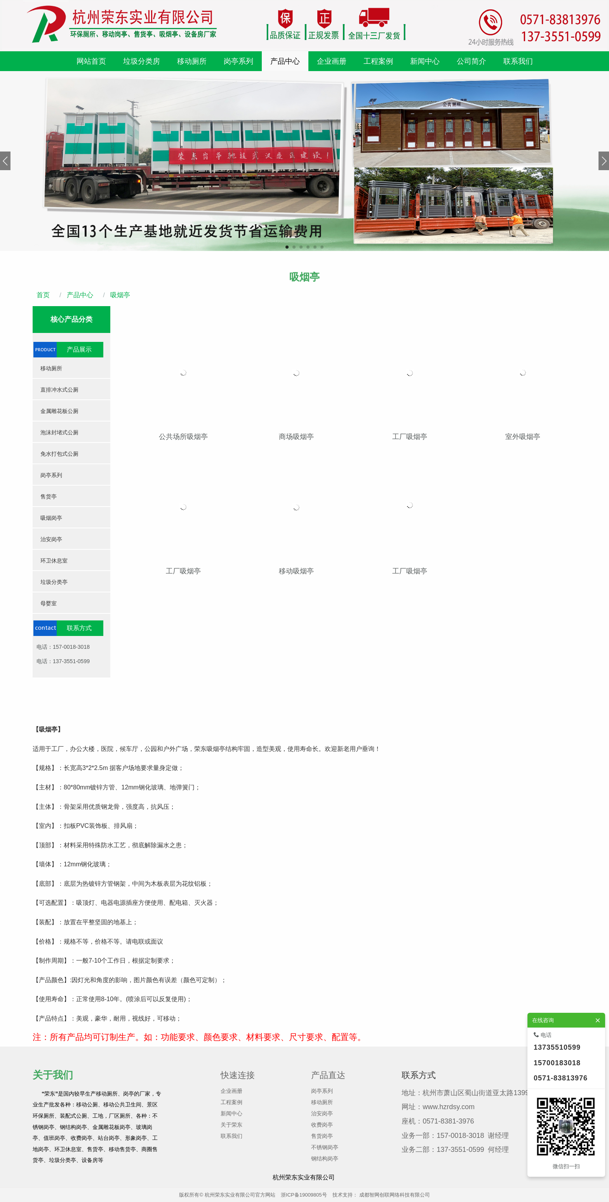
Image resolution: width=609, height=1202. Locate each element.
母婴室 (48, 603)
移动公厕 (87, 1104)
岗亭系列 (51, 475)
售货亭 (48, 496)
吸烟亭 (119, 295)
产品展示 (79, 349)
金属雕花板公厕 (59, 411)
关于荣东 (231, 1125)
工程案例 (231, 1102)
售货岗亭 (322, 1136)
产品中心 (79, 295)
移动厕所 (51, 368)
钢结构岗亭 (324, 1158)
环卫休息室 (54, 560)
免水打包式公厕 (59, 454)
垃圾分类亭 (54, 582)
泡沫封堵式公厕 (59, 432)
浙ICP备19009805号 (304, 1194)
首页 (43, 295)
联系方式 (79, 628)
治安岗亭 (51, 539)
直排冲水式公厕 (59, 390)
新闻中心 (231, 1113)
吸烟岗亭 (51, 518)
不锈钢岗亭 (324, 1147)
